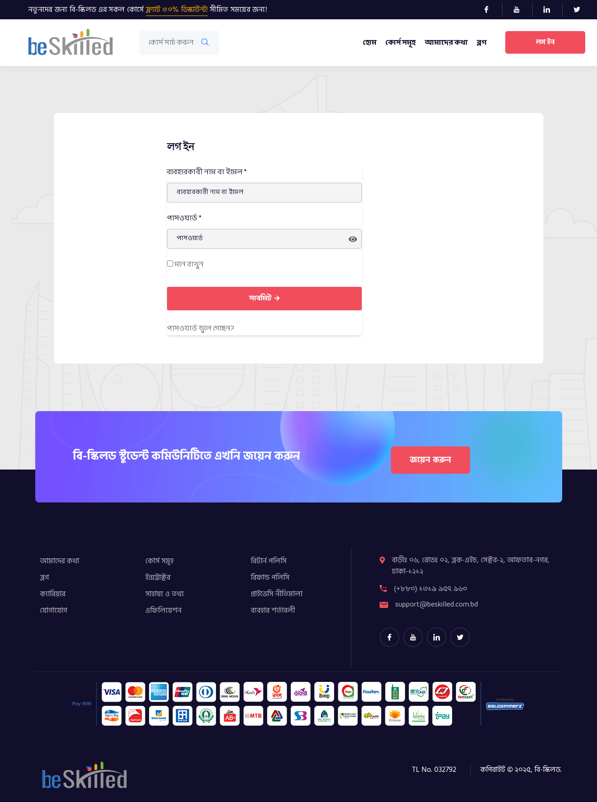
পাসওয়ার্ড (184, 218)
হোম (369, 42)
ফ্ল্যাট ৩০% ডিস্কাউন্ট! (177, 9)
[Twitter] (580, 10)
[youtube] (413, 637)
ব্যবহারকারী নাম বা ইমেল (207, 172)
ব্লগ (481, 42)
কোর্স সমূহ (400, 42)
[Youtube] (521, 10)
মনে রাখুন (185, 264)
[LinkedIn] (551, 10)
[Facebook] (490, 10)
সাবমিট (264, 298)
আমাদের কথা (446, 42)
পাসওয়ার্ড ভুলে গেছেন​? (200, 328)
